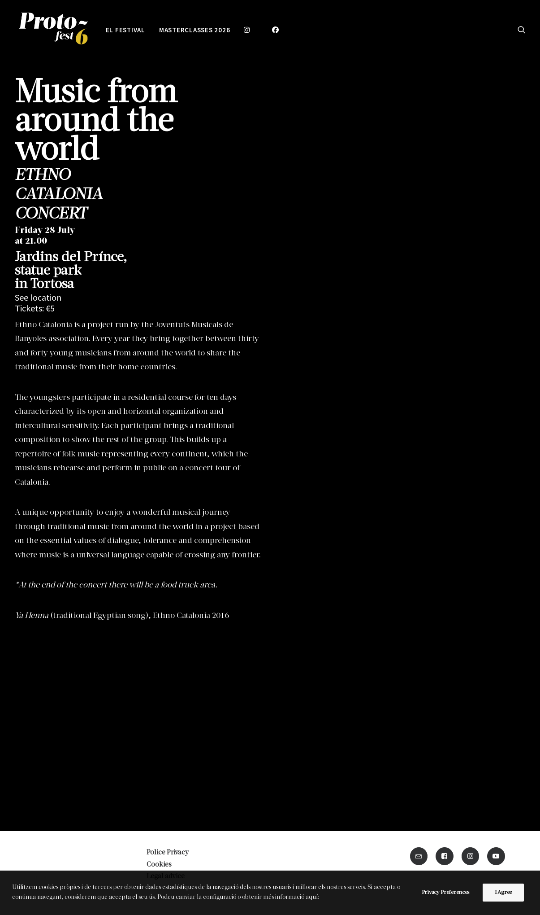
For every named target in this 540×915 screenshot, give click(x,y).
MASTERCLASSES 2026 (194, 30)
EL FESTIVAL (125, 30)
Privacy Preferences (445, 892)
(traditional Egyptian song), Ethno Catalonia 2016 (122, 616)
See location (38, 297)
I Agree (503, 892)
